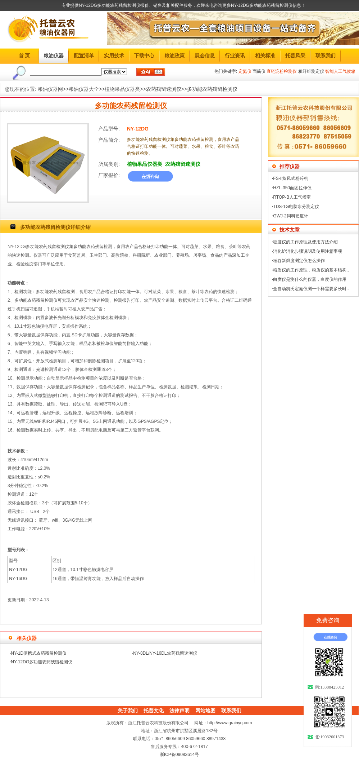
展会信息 (205, 55)
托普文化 (154, 710)
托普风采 (295, 55)
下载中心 (144, 55)
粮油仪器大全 (84, 89)
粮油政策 (174, 55)
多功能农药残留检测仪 (212, 89)
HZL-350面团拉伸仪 (292, 187)
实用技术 (114, 55)
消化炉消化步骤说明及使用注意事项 (307, 251)
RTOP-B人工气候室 (292, 197)
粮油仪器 (54, 55)
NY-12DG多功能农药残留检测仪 (41, 661)
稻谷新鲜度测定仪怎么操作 (299, 260)
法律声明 (179, 710)
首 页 (24, 55)
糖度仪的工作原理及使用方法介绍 (305, 241)
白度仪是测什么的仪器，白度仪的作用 (309, 279)
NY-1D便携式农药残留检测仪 (39, 653)
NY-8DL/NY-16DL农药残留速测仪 (165, 653)
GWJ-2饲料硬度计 (290, 215)
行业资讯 (235, 55)
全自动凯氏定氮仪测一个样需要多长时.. (311, 288)
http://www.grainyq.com (229, 722)
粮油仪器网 (50, 89)
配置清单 (84, 55)
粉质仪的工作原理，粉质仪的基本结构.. (311, 270)
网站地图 (205, 710)
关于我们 (128, 710)
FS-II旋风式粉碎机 (290, 178)
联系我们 (325, 55)
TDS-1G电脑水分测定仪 (296, 206)
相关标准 (265, 55)
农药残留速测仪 (163, 89)
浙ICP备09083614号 (179, 754)
